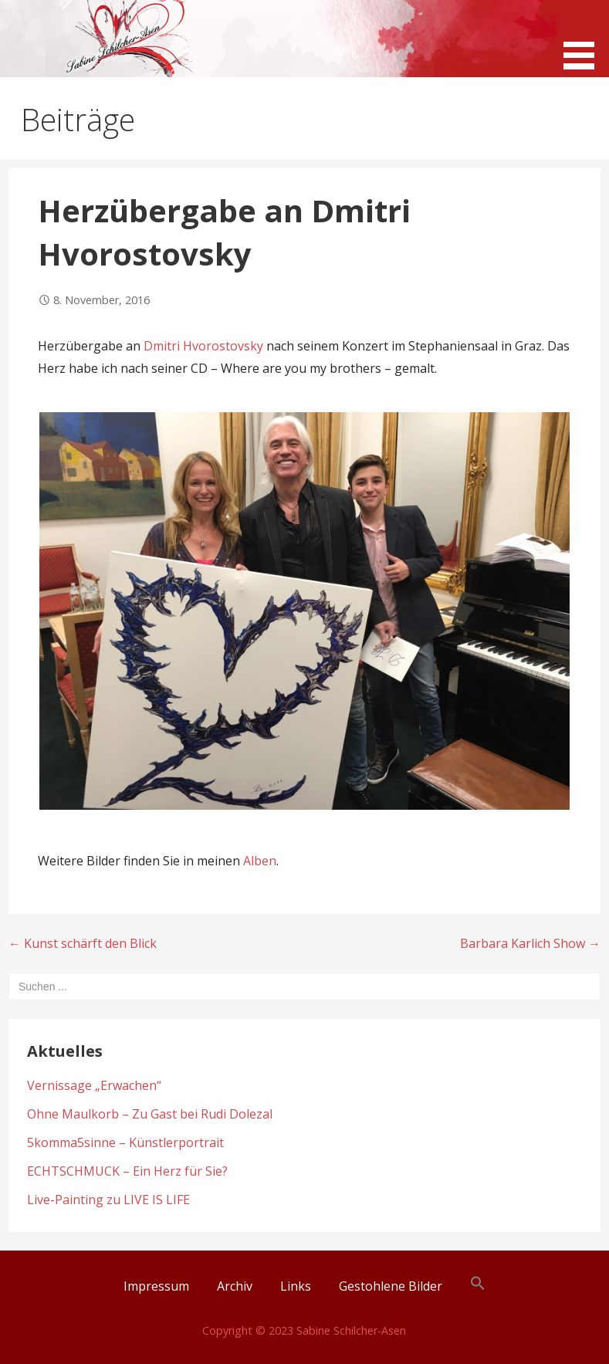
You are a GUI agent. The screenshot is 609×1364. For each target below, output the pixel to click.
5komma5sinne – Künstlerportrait (125, 1142)
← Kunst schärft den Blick (82, 943)
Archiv (234, 1286)
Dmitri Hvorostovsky (205, 345)
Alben (259, 860)
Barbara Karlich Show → (530, 943)
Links (295, 1286)
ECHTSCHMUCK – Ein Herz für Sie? (127, 1171)
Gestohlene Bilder (390, 1286)
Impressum (156, 1286)
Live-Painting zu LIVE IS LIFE (108, 1199)
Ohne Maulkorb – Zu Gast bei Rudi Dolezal (149, 1113)
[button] (584, 37)
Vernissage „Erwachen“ (94, 1085)
